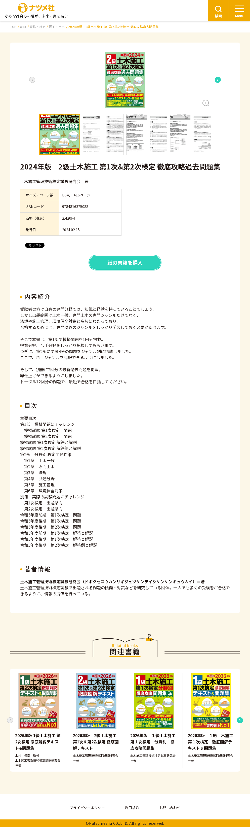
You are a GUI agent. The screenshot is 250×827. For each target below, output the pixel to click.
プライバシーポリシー (87, 807)
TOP (13, 26)
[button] (125, 80)
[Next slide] (218, 80)
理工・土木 (57, 26)
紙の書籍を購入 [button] (125, 262)
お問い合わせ (169, 807)
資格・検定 (38, 26)
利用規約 (132, 807)
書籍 (23, 26)
